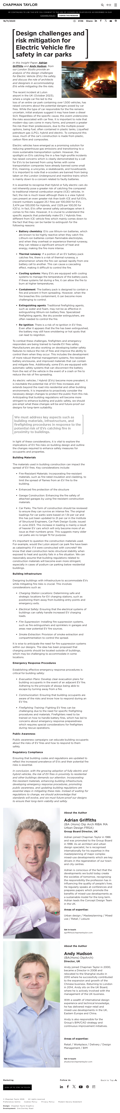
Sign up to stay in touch (17, 1087)
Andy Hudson (38, 66)
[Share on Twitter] (106, 21)
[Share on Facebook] (101, 21)
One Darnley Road (25, 1108)
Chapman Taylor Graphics (22, 1106)
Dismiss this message (68, 15)
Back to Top (109, 1080)
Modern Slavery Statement (70, 1102)
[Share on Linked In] (96, 21)
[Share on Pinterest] (116, 21)
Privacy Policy (47, 1102)
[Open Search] (102, 6)
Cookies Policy (47, 15)
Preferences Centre (11, 1102)
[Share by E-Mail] (111, 21)
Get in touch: (78, 931)
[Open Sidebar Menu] (115, 5)
